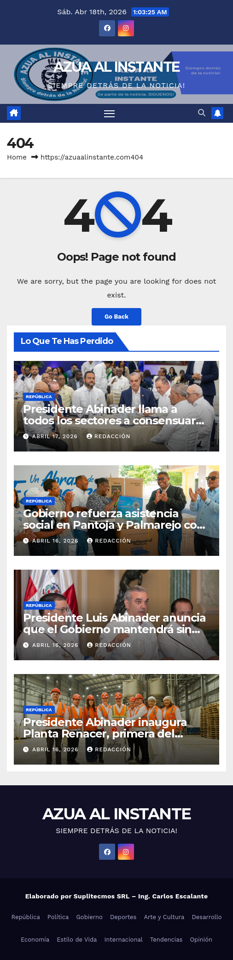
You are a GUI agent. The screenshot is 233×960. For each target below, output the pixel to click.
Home (17, 157)
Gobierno (89, 917)
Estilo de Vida (77, 939)
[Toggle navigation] (109, 113)
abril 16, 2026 (56, 540)
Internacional (123, 939)
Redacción (109, 436)
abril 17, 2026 (56, 436)
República (39, 396)
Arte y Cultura (164, 917)
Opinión (201, 939)
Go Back (116, 316)
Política (58, 917)
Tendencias (166, 939)
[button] (201, 113)
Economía (35, 939)
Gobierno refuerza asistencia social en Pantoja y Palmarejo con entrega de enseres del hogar (113, 525)
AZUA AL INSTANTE (116, 66)
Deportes (123, 917)
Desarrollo (206, 917)
